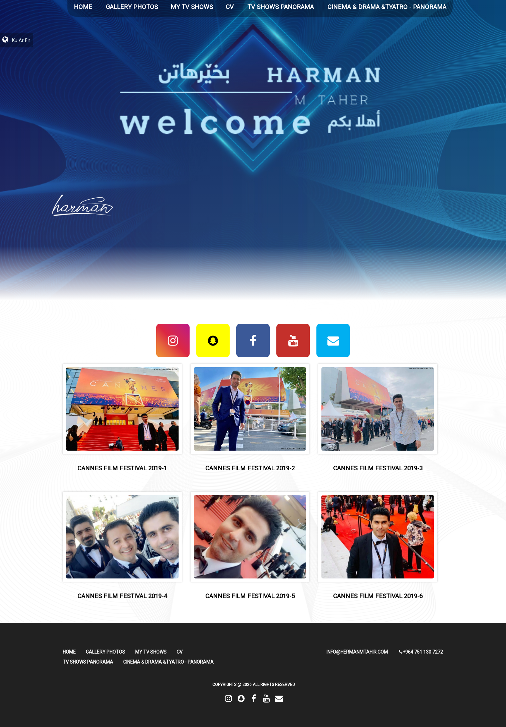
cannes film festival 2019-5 (250, 596)
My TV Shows (192, 7)
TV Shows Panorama (280, 7)
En (27, 40)
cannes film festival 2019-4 (122, 596)
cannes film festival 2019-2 (250, 468)
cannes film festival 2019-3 (378, 468)
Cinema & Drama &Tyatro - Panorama (386, 7)
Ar (21, 40)
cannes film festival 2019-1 (122, 468)
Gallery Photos (132, 7)
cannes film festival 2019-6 (378, 596)
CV (230, 7)
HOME (83, 7)
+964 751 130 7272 (421, 652)
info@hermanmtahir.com (357, 652)
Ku (14, 40)
